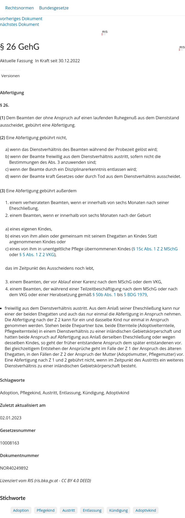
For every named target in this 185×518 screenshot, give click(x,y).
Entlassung (92, 510)
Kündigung (118, 510)
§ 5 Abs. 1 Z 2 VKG (36, 254)
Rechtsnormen (19, 8)
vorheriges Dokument (21, 18)
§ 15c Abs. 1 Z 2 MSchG (155, 249)
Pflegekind (46, 510)
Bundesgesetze (54, 8)
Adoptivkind (145, 510)
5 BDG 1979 (135, 294)
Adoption (21, 510)
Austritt (68, 510)
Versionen (10, 75)
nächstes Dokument (19, 24)
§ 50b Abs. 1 (104, 294)
